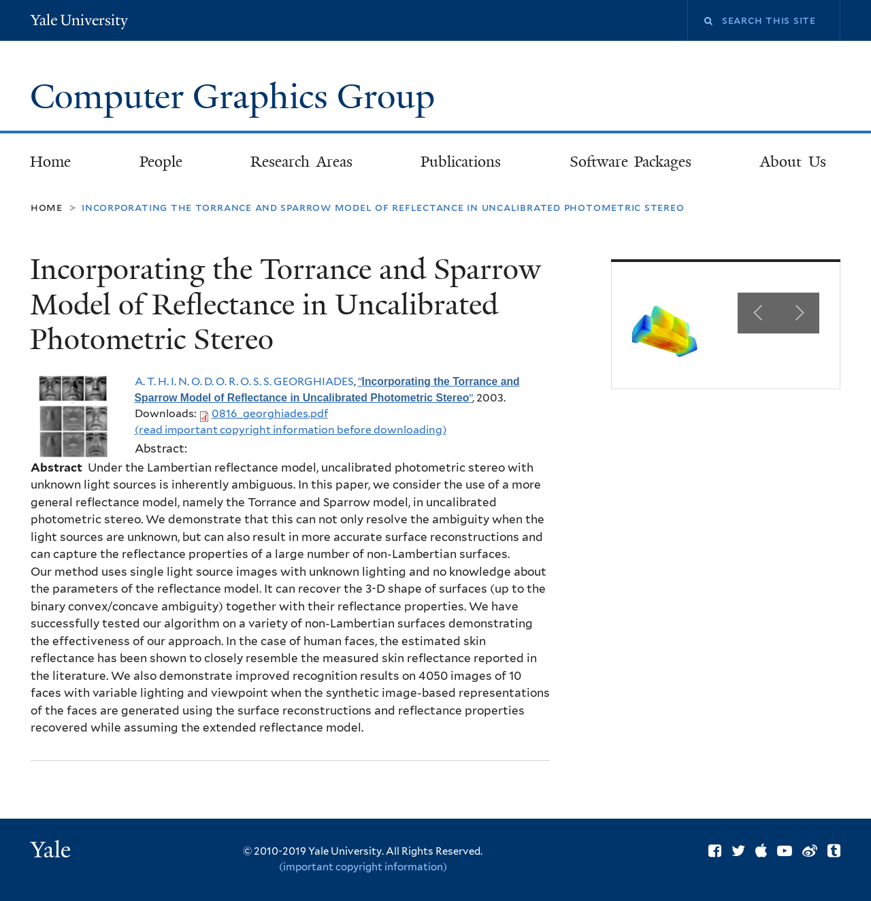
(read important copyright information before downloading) (290, 429)
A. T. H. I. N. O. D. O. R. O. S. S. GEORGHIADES (244, 381)
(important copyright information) (363, 867)
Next (798, 313)
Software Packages (631, 161)
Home (50, 161)
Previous (758, 313)
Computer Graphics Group (237, 96)
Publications (461, 161)
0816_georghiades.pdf (270, 413)
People (160, 161)
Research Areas (301, 161)
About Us (793, 161)
